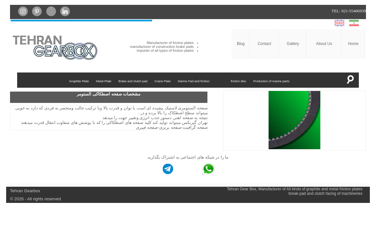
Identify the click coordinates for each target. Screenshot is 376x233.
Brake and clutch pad (132, 81)
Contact (264, 43)
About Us (324, 43)
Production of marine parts (271, 81)
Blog (241, 43)
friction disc (238, 81)
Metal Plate (104, 81)
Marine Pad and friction (194, 81)
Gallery (293, 43)
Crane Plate (162, 81)
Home (353, 43)
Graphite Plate (79, 81)
